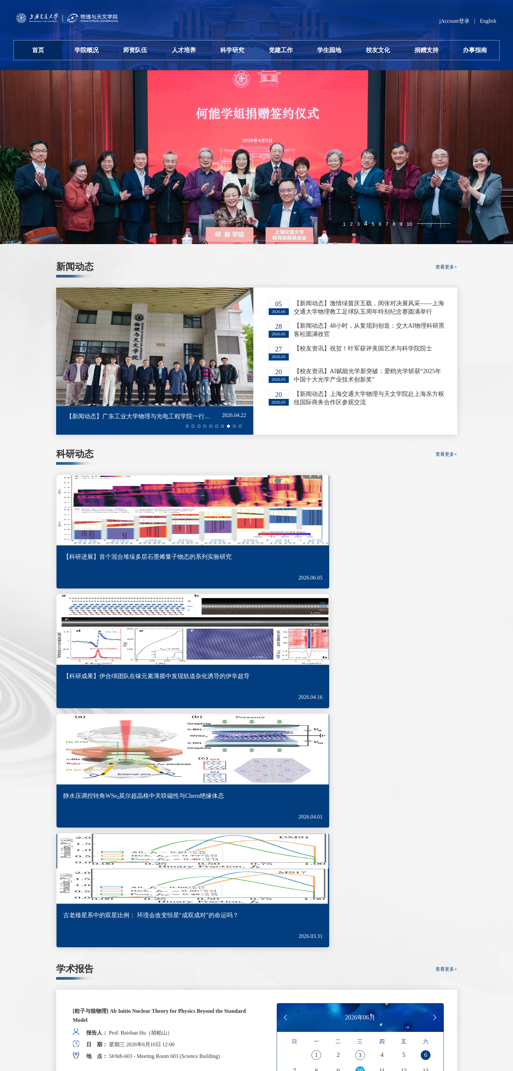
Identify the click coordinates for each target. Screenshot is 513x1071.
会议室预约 (407, 880)
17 (360, 739)
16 (338, 739)
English (488, 21)
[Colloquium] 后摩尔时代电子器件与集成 (127, 718)
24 (360, 757)
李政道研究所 (411, 962)
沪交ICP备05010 (75, 1031)
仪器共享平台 (411, 907)
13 (426, 721)
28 (294, 775)
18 (382, 739)
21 (294, 757)
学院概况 (87, 50)
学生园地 (329, 50)
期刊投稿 (403, 934)
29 (316, 775)
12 (404, 721)
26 (404, 757)
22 (316, 757)
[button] (179, 426)
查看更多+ (444, 271)
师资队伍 (135, 50)
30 (338, 775)
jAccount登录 (454, 21)
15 (316, 739)
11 (382, 721)
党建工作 (281, 50)
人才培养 (184, 50)
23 (338, 757)
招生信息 (403, 853)
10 (408, 224)
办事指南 (475, 50)
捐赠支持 (426, 50)
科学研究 (232, 50)
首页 (38, 50)
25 (382, 757)
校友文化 (378, 50)
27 (426, 757)
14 (294, 739)
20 (426, 739)
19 (404, 739)
